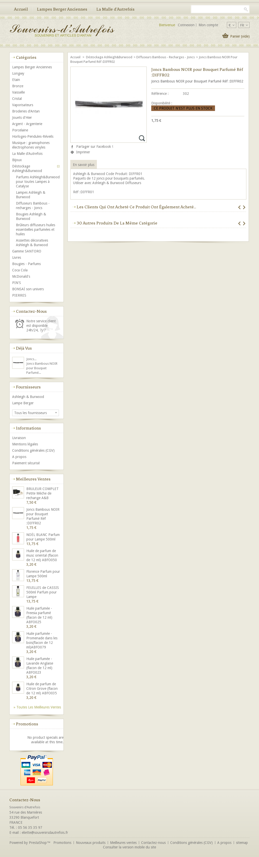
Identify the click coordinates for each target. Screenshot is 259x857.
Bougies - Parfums (26, 264)
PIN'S (16, 283)
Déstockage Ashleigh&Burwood (109, 57)
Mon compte (208, 25)
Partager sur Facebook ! (94, 147)
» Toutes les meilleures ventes (37, 707)
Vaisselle (18, 92)
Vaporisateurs (22, 105)
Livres (16, 257)
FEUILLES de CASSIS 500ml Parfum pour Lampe (42, 592)
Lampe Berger (23, 403)
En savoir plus (83, 165)
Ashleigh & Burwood (28, 397)
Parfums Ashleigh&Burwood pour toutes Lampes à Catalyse (38, 181)
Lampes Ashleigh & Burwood (30, 194)
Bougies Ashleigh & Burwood (31, 216)
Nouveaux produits (90, 843)
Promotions (27, 723)
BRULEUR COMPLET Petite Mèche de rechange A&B (42, 493)
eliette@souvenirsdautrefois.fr (45, 833)
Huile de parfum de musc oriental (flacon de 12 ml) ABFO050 (42, 555)
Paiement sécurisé (26, 463)
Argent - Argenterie (27, 124)
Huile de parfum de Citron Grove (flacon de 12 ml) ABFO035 (42, 688)
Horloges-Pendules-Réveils (32, 136)
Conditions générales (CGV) (33, 450)
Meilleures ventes (33, 478)
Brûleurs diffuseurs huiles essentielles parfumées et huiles (35, 229)
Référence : (160, 94)
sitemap (242, 843)
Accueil (21, 9)
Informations (28, 428)
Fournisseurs (28, 386)
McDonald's (21, 276)
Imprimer (83, 152)
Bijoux (17, 160)
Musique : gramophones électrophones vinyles (31, 145)
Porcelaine (20, 130)
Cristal (17, 99)
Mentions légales (25, 444)
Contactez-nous (153, 843)
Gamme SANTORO (26, 251)
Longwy (18, 73)
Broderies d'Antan (26, 111)
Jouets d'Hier (22, 118)
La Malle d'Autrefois (115, 9)
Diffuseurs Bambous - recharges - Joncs (165, 57)
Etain (16, 80)
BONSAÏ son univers (28, 289)
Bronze (17, 86)
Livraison (19, 438)
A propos (19, 457)
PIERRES (19, 295)
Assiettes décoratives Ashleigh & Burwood (32, 242)
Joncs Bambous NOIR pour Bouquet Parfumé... (41, 368)
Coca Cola (20, 270)
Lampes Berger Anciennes (62, 9)
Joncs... (31, 359)
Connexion (186, 25)
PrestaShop (38, 843)
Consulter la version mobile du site (129, 847)
